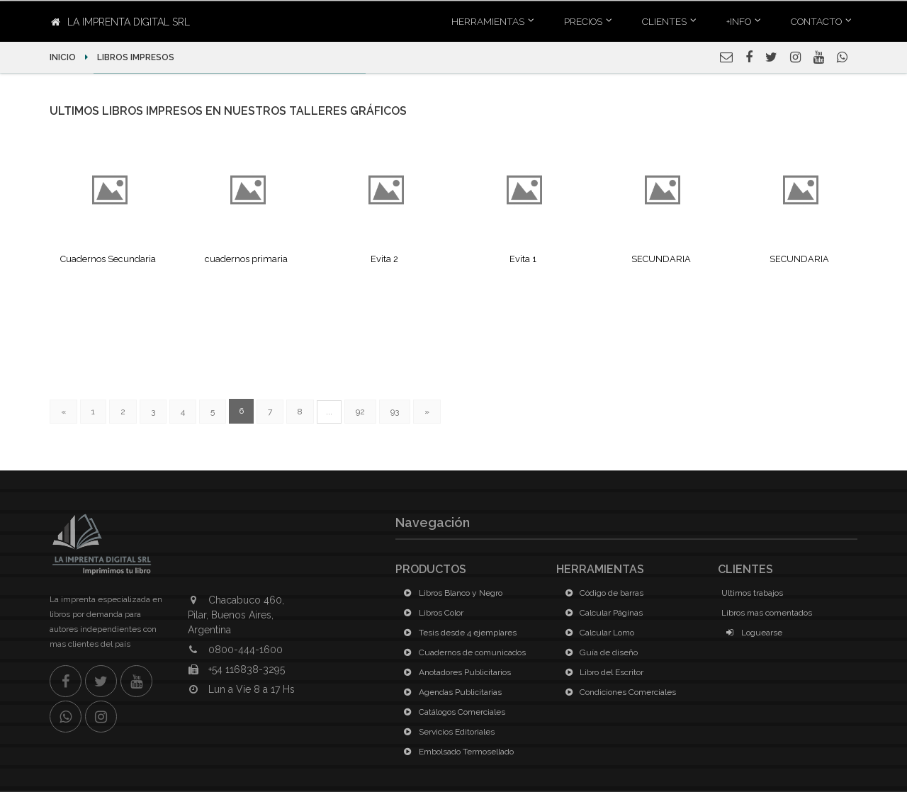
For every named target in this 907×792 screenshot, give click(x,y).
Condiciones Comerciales (618, 692)
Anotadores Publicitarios (455, 672)
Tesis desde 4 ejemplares (458, 633)
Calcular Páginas (601, 613)
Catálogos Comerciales (452, 712)
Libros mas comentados (766, 613)
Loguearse (751, 633)
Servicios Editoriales (447, 732)
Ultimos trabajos (752, 593)
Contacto (816, 21)
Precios (583, 21)
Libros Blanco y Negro (450, 593)
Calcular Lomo (597, 633)
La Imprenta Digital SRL (120, 22)
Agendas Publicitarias (450, 692)
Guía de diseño (599, 652)
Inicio (64, 57)
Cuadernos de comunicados (462, 652)
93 (394, 412)
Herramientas (487, 21)
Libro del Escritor (601, 672)
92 (360, 412)
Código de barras (601, 593)
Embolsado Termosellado (456, 752)
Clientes (664, 21)
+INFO (738, 21)
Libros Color (431, 613)
